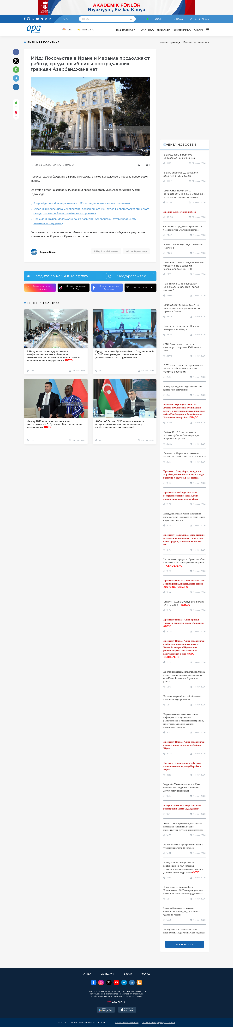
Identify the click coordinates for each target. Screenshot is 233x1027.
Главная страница (169, 42)
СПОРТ (198, 29)
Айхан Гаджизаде (136, 251)
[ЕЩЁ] (206, 29)
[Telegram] (42, 19)
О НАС (87, 974)
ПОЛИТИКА (146, 29)
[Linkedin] (46, 19)
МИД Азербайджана (106, 251)
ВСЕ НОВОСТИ (125, 29)
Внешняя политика (196, 42)
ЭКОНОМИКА (182, 29)
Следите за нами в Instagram (39, 287)
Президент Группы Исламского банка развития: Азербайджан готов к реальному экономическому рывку (85, 221)
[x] (109, 983)
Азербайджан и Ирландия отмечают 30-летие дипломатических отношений (82, 203)
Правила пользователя (126, 1022)
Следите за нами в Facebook (106, 287)
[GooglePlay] (106, 1010)
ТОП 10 (146, 974)
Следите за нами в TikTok (72, 287)
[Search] (131, 19)
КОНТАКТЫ (107, 974)
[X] (33, 19)
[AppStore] (127, 1010)
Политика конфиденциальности (158, 1022)
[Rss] (50, 19)
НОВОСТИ (163, 29)
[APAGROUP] (116, 1002)
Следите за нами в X (139, 287)
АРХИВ (128, 974)
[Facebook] (24, 19)
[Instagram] (28, 19)
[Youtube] (37, 19)
